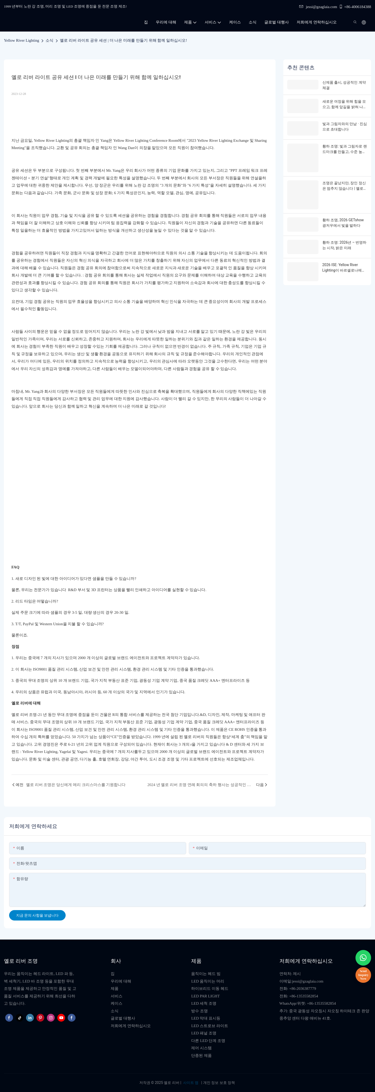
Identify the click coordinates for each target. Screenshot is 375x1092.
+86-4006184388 (355, 7)
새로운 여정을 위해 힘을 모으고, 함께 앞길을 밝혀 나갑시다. (344, 104)
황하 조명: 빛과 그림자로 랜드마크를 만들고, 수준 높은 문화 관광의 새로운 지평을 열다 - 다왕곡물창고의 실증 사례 (344, 149)
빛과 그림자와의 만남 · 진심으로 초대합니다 (344, 126)
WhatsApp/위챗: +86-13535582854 (307, 1003)
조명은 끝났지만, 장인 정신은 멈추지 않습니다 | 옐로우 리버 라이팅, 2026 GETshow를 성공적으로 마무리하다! (344, 185)
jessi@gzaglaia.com (318, 7)
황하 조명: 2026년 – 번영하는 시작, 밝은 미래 (344, 243)
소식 (49, 40)
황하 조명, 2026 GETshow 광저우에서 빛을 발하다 (343, 221)
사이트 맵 (190, 1083)
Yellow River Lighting (21, 40)
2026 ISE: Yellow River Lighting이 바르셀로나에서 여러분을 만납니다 (344, 265)
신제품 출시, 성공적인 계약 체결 (344, 85)
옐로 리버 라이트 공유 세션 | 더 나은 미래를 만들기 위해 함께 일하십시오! (123, 40)
